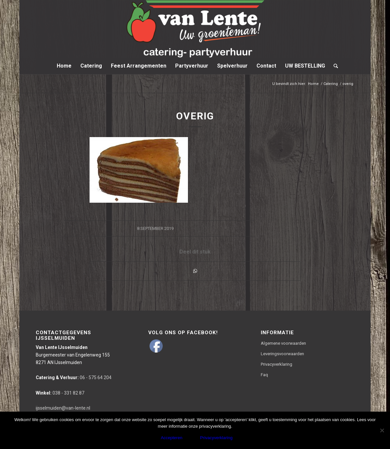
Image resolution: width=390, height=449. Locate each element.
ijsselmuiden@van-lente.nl (63, 408)
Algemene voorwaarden (283, 343)
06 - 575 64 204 (74, 377)
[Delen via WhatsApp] (195, 271)
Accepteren (171, 437)
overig (195, 116)
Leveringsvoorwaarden (282, 353)
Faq (264, 374)
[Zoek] (333, 66)
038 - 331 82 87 (60, 393)
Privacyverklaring (276, 364)
